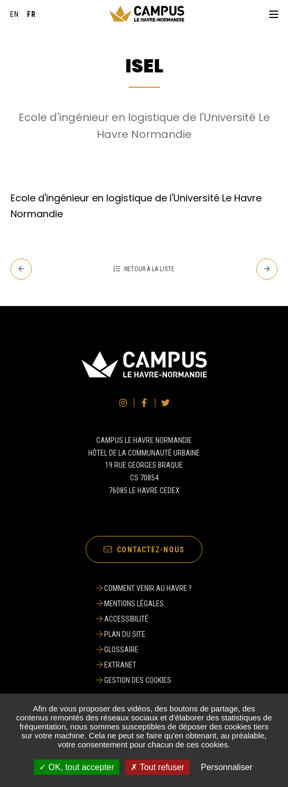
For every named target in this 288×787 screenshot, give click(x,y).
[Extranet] (144, 665)
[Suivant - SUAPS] (266, 269)
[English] (14, 14)
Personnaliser (227, 767)
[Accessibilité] (144, 619)
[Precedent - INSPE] (21, 269)
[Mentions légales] (144, 603)
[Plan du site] (144, 634)
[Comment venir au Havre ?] (144, 588)
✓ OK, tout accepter (76, 767)
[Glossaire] (144, 649)
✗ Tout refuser (157, 767)
